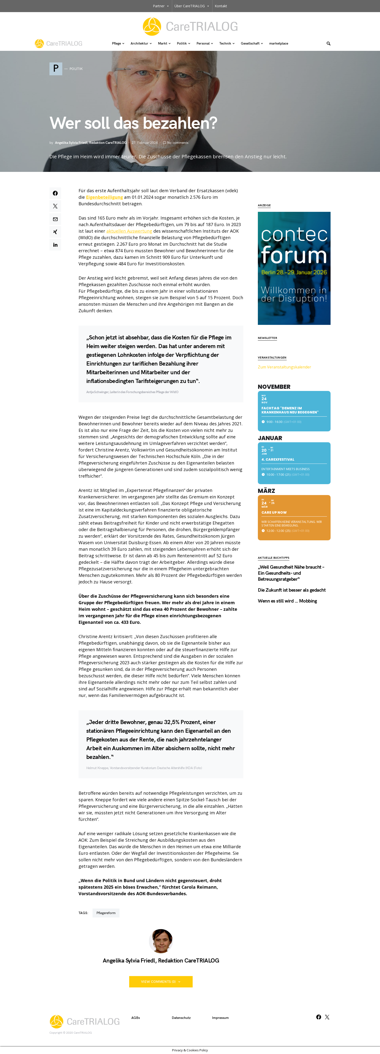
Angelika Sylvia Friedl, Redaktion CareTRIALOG (91, 143)
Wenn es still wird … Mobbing (287, 586)
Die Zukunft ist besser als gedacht (291, 576)
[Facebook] (318, 1017)
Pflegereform (106, 913)
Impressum (220, 1018)
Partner (161, 6)
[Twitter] (327, 1017)
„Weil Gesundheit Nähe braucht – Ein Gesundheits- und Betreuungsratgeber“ (291, 559)
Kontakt (221, 6)
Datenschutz (181, 1018)
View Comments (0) (158, 982)
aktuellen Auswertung (129, 231)
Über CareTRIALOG (192, 6)
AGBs (135, 1018)
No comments (177, 143)
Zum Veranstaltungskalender (284, 352)
